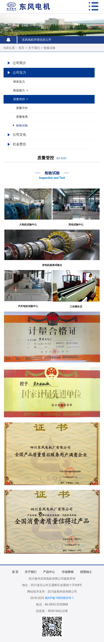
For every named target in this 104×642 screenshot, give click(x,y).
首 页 (15, 572)
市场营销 (67, 572)
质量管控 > (20, 99)
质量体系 (22, 116)
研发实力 (19, 81)
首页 (21, 47)
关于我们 (34, 47)
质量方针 (22, 108)
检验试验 (49, 47)
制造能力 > (20, 90)
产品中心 (49, 572)
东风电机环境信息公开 (36, 39)
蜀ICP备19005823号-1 (59, 598)
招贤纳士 (86, 572)
